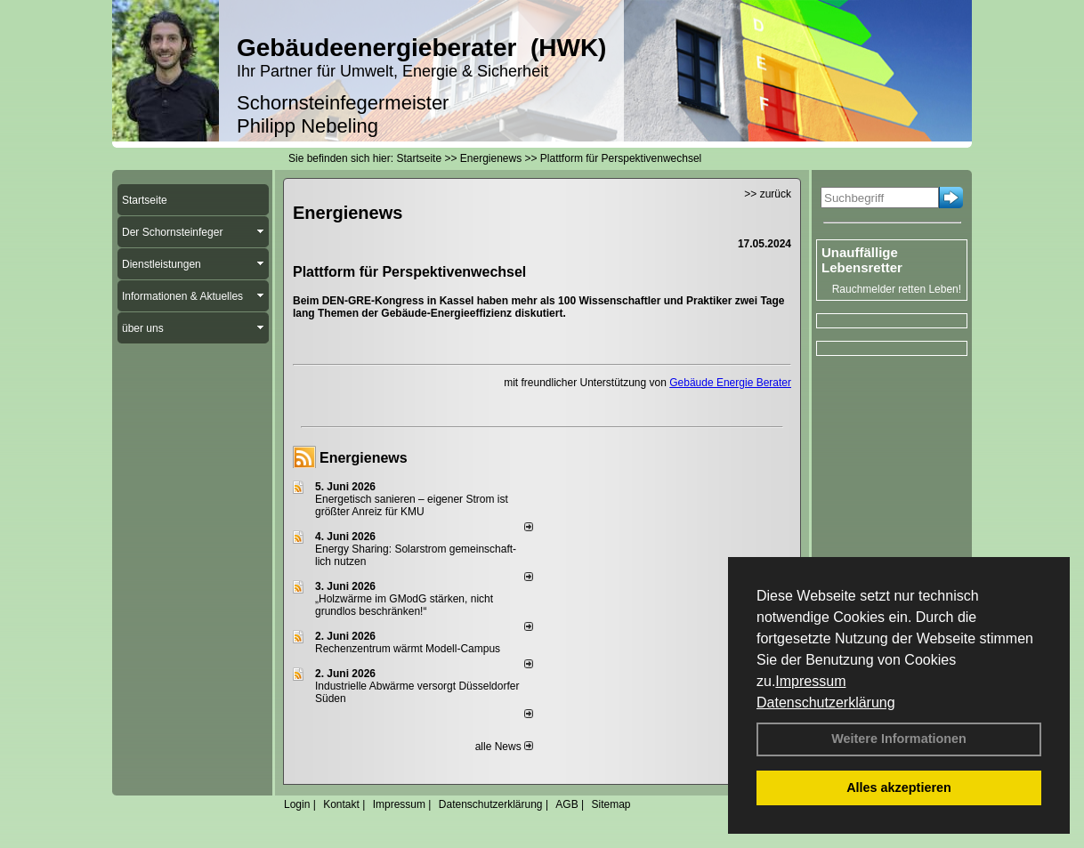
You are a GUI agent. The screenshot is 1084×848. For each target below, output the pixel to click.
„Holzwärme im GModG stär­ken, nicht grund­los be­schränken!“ (404, 605)
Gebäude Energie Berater (730, 382)
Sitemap (610, 804)
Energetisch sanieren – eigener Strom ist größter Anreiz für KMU (411, 505)
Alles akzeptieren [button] (898, 787)
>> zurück (767, 194)
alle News (504, 746)
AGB (566, 804)
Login (297, 804)
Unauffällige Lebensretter (861, 260)
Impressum (810, 681)
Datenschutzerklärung (825, 702)
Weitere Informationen (899, 738)
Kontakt (341, 804)
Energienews (364, 457)
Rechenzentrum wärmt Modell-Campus (407, 648)
